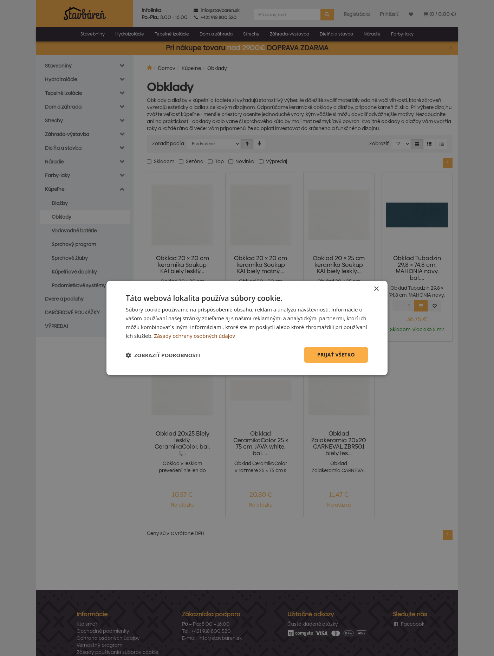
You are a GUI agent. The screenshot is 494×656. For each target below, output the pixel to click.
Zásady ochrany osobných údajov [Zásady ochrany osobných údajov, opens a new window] (194, 335)
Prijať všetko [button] (336, 354)
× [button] (376, 289)
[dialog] (247, 328)
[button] (163, 355)
